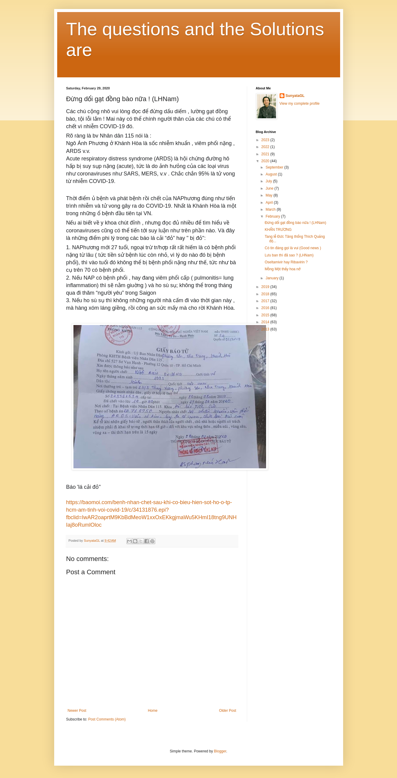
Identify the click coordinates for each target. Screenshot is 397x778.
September (274, 167)
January (272, 278)
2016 (265, 308)
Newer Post (77, 710)
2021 (265, 154)
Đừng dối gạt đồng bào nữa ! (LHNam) (295, 223)
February (273, 216)
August (271, 174)
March (271, 209)
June (269, 188)
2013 (265, 329)
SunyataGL (295, 96)
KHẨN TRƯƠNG (278, 230)
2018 (265, 294)
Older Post (227, 710)
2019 (265, 287)
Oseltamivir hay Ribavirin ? (286, 262)
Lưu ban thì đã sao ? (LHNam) (289, 255)
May (269, 195)
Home (152, 710)
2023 (265, 140)
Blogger (220, 751)
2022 (265, 147)
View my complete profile (300, 103)
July (269, 181)
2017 (265, 301)
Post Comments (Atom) (107, 719)
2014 (265, 322)
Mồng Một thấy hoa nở (282, 269)
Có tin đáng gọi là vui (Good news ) (293, 248)
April (269, 202)
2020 (265, 161)
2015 (265, 315)
